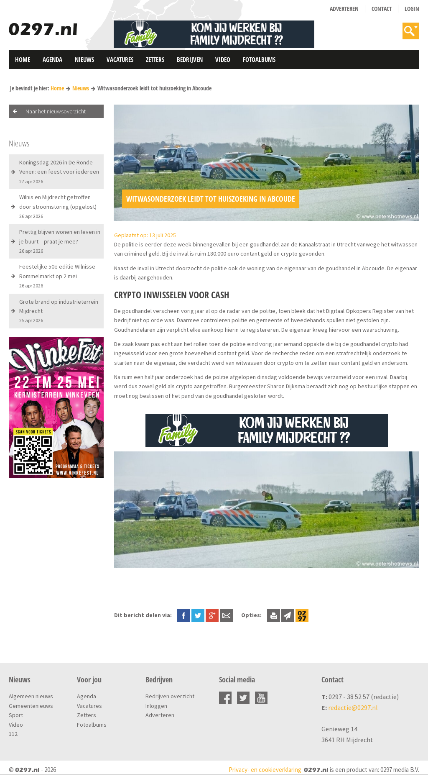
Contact (382, 9)
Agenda (52, 59)
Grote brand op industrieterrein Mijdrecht (58, 311)
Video (222, 59)
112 (13, 734)
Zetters (155, 59)
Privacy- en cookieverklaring (265, 770)
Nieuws (84, 59)
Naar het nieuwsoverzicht (55, 111)
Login (412, 9)
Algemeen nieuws (31, 696)
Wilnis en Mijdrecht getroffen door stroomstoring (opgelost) (58, 206)
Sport (16, 715)
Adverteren (344, 9)
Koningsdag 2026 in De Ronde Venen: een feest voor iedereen (59, 171)
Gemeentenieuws (31, 706)
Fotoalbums (259, 59)
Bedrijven (190, 59)
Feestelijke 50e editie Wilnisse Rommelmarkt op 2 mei (57, 276)
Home (22, 59)
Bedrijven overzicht (169, 696)
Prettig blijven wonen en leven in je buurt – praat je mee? (59, 241)
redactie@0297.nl (353, 707)
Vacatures (120, 59)
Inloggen (156, 706)
